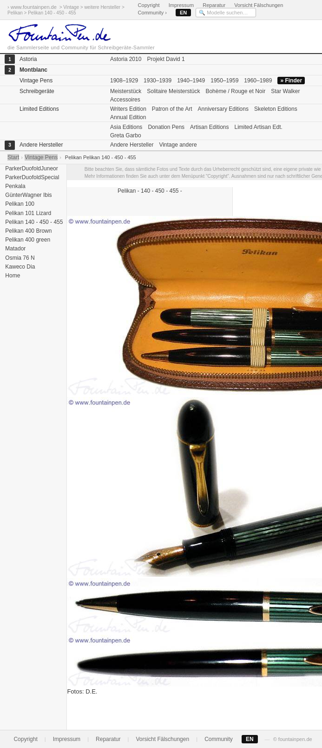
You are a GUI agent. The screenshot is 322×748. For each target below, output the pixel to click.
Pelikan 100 (19, 204)
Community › (152, 12)
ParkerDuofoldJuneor (31, 168)
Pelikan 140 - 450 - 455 (33, 222)
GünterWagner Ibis (28, 195)
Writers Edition (128, 109)
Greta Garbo (125, 135)
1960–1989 (258, 80)
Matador (15, 248)
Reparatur (214, 5)
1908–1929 (124, 80)
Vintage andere (178, 145)
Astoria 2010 (125, 59)
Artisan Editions (209, 127)
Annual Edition (128, 117)
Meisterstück (125, 91)
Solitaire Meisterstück (173, 91)
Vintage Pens (41, 157)
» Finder (291, 80)
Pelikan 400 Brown (28, 231)
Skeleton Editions (275, 109)
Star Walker (285, 91)
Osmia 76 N (19, 258)
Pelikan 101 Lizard (27, 213)
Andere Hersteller (131, 145)
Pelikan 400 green (27, 239)
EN (183, 12)
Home (12, 275)
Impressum (181, 5)
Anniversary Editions (223, 109)
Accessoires (125, 99)
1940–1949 (191, 80)
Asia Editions (126, 127)
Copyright (149, 5)
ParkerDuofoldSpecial (31, 177)
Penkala (15, 186)
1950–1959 (224, 80)
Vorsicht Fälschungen (258, 5)
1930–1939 (157, 80)
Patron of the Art (172, 109)
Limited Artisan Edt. (258, 127)
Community (218, 739)
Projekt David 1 (165, 59)
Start (13, 157)
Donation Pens (166, 127)
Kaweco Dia (19, 266)
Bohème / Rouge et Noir (235, 91)
